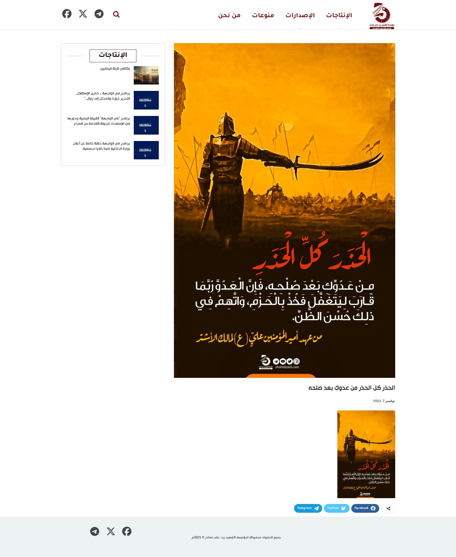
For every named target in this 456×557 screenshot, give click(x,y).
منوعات (263, 16)
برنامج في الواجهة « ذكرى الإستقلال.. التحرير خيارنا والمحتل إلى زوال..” (102, 96)
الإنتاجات (339, 16)
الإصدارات (300, 16)
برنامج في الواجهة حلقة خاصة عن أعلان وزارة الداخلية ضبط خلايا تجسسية (101, 146)
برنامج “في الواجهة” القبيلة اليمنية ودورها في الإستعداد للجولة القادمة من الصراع (98, 121)
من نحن (229, 16)
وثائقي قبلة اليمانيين (115, 69)
